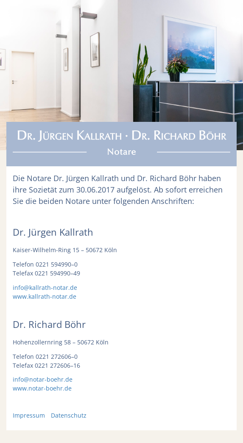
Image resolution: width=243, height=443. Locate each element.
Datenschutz (69, 415)
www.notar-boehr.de (42, 388)
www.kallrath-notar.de (44, 296)
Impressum (29, 415)
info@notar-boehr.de (43, 379)
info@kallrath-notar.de (45, 287)
